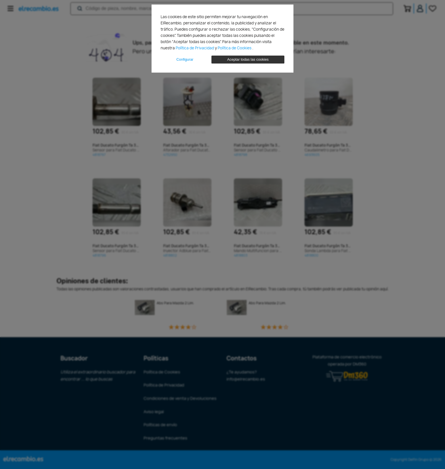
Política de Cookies (235, 47)
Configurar (185, 59)
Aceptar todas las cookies (248, 59)
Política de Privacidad (195, 47)
